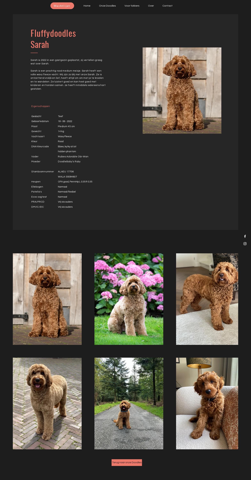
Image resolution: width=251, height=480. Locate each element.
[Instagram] (245, 244)
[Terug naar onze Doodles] (127, 462)
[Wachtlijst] (62, 5)
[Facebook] (245, 236)
